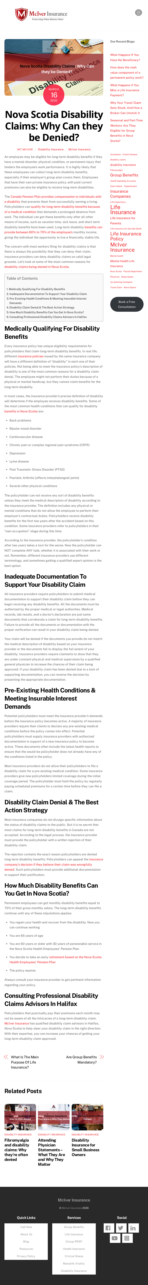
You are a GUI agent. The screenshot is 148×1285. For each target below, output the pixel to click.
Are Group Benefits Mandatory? (81, 1059)
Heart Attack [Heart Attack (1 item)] (116, 186)
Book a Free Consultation (127, 304)
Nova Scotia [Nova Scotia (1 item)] (116, 271)
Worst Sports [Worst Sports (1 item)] (130, 287)
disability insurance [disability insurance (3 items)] (123, 164)
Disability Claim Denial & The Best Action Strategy (42, 307)
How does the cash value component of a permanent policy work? (127, 72)
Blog (26, 1241)
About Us (26, 1234)
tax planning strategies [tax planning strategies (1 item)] (121, 282)
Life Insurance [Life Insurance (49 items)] (123, 210)
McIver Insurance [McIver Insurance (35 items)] (122, 247)
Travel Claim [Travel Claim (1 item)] (116, 287)
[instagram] (127, 1238)
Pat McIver (25, 149)
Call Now (26, 1227)
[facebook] (109, 1227)
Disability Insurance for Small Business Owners (85, 1147)
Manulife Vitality (74, 1263)
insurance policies (31, 356)
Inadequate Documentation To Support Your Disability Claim (48, 293)
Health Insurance (74, 1248)
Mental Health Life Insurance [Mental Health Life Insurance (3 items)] (122, 263)
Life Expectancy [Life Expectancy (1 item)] (118, 202)
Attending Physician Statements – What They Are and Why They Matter (51, 1152)
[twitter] (121, 1227)
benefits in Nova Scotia (21, 411)
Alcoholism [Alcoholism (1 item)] (115, 154)
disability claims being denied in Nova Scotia (36, 267)
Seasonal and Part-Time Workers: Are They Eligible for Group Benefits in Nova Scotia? (126, 130)
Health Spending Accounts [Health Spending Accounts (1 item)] (123, 181)
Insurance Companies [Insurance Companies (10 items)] (120, 194)
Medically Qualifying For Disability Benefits (37, 289)
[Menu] (138, 12)
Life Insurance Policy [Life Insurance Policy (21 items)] (125, 236)
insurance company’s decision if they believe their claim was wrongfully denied (53, 864)
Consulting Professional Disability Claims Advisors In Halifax (48, 316)
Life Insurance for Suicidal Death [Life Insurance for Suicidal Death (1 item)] (125, 228)
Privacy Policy (26, 1256)
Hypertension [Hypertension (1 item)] (130, 186)
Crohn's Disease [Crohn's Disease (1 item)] (130, 154)
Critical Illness (74, 1256)
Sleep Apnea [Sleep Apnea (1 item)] (127, 277)
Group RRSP (74, 1241)
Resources (26, 1248)
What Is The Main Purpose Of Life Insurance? (25, 1062)
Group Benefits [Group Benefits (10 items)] (124, 175)
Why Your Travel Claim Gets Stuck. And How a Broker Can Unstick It (126, 108)
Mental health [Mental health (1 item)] (116, 256)
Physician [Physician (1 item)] (114, 277)
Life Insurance (74, 1234)
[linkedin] (133, 1227)
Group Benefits (74, 1227)
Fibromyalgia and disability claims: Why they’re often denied (16, 1150)
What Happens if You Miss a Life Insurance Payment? (124, 90)
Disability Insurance (51, 149)
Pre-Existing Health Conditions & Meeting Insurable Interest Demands (48, 301)
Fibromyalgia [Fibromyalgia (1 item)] (116, 170)
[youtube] (115, 1238)
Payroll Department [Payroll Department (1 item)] (133, 271)
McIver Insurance (79, 149)
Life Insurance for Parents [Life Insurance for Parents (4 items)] (122, 220)
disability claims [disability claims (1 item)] (118, 159)
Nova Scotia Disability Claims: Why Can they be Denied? (54, 126)
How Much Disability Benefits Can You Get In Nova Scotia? (46, 312)
